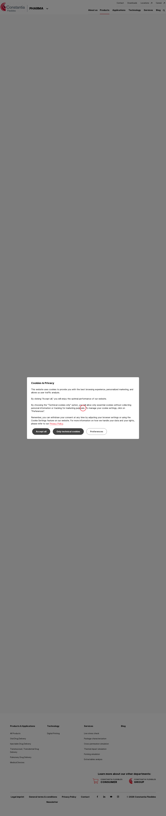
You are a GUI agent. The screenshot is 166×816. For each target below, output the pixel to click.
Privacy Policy (56, 423)
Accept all (41, 431)
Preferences (96, 431)
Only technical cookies (68, 431)
